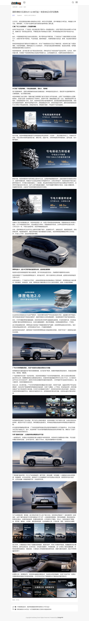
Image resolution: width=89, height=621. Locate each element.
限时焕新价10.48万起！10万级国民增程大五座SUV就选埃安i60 (34, 609)
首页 (21, 7)
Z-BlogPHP (60, 617)
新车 (25, 7)
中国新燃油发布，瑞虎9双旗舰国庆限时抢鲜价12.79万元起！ (33, 607)
